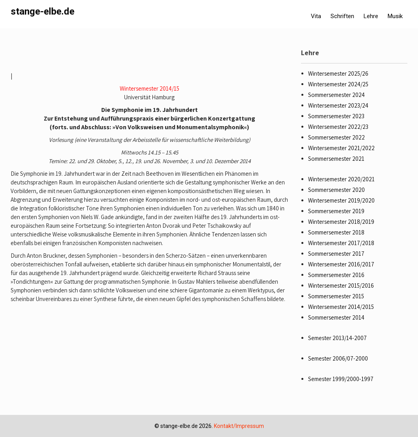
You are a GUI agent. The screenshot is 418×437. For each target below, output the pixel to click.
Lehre (371, 16)
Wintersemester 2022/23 (338, 126)
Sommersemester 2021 (336, 158)
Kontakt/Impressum (239, 426)
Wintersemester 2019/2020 (341, 200)
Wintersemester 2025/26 (338, 73)
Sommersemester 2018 (336, 232)
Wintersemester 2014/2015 (341, 307)
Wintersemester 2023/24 (338, 105)
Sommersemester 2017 (336, 253)
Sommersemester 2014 (336, 317)
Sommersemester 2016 (336, 275)
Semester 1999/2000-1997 (340, 379)
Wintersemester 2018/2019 (341, 221)
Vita (316, 16)
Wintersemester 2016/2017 (341, 264)
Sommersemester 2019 (336, 211)
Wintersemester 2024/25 (338, 84)
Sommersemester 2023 (336, 116)
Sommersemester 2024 (336, 95)
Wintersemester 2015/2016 (341, 285)
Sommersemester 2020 (336, 189)
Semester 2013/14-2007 (337, 338)
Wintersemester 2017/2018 (341, 243)
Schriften (342, 16)
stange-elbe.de (42, 11)
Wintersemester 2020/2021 (341, 179)
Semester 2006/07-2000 (338, 358)
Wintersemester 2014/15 (149, 88)
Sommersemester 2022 (336, 137)
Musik (395, 16)
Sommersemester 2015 (336, 296)
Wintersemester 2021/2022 (341, 148)
